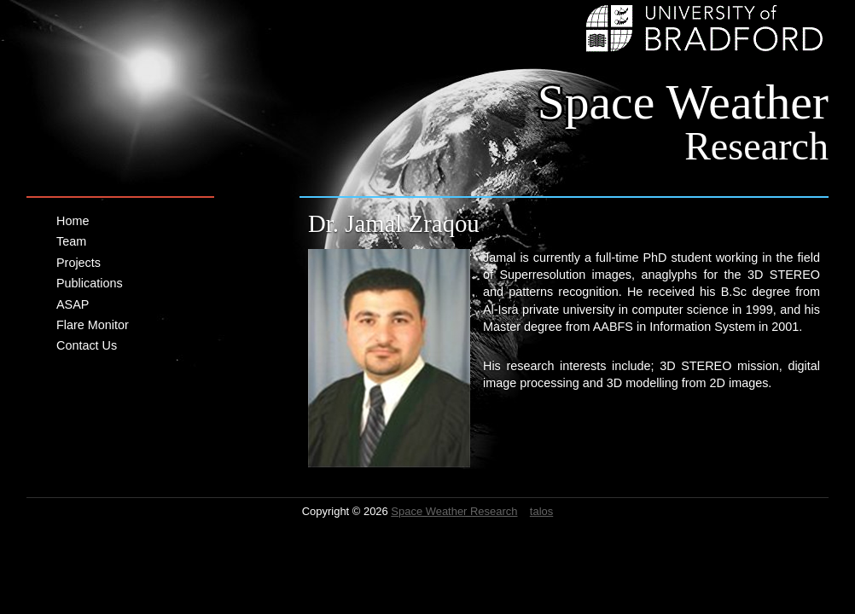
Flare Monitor (92, 325)
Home (72, 221)
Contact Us (86, 345)
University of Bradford (707, 28)
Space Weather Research (454, 511)
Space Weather (683, 120)
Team (71, 241)
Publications (89, 283)
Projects (78, 263)
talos (541, 511)
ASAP (72, 304)
